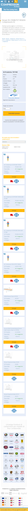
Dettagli (14, 177)
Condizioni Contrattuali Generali (17, 488)
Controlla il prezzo (14, 113)
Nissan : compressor (10, 38)
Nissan (3, 38)
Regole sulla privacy (14, 490)
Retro (24, 15)
